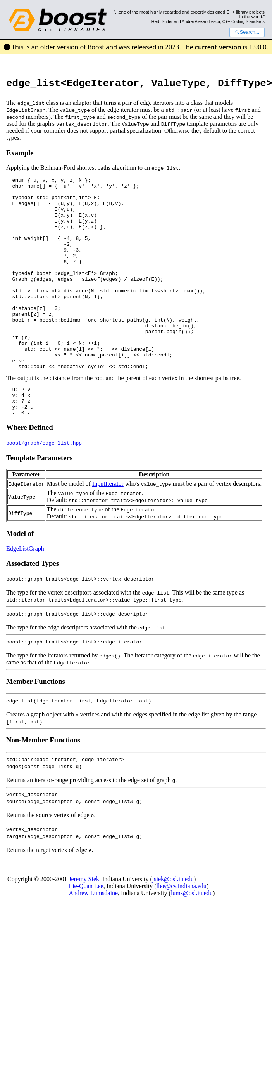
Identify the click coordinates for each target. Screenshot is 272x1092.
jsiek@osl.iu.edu (173, 925)
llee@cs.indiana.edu (182, 932)
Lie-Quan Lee (86, 932)
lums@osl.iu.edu (192, 939)
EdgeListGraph (25, 595)
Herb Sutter (162, 21)
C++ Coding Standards (243, 21)
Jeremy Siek (84, 925)
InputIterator (108, 530)
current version (218, 47)
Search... (247, 32)
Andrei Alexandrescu (201, 21)
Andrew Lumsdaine (93, 939)
